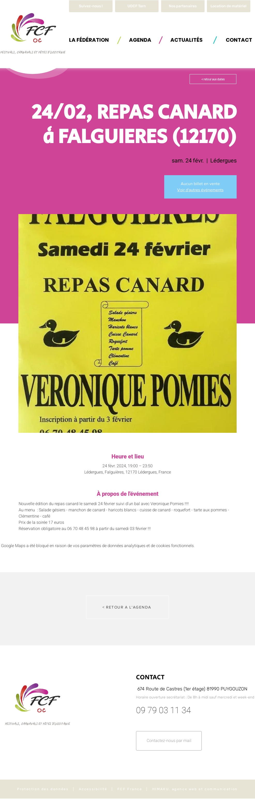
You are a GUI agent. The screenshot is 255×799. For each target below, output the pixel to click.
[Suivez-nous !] (91, 6)
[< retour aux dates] (213, 79)
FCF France (129, 789)
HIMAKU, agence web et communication (195, 789)
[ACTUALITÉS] (186, 39)
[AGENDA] (140, 39)
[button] (229, 6)
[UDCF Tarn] (137, 6)
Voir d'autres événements (200, 190)
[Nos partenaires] (183, 6)
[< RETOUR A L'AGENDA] (127, 607)
